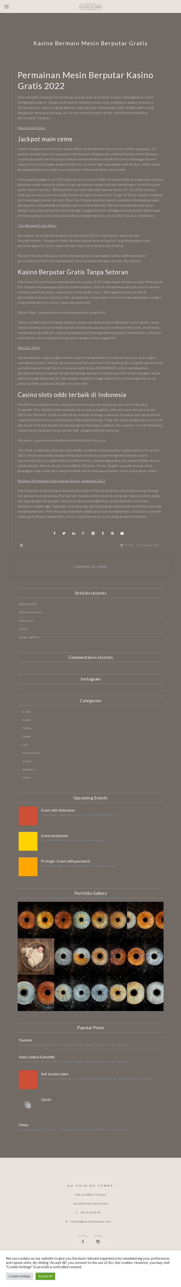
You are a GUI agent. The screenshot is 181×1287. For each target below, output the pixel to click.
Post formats (31, 753)
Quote (23, 629)
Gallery (27, 728)
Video (26, 777)
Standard (28, 769)
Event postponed (54, 836)
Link (25, 744)
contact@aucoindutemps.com (90, 1221)
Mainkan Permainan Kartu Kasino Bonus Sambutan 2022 (61, 481)
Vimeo (24, 1125)
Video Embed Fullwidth (37, 1057)
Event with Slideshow (58, 810)
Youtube (25, 1040)
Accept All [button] (45, 1276)
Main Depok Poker (32, 128)
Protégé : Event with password (65, 861)
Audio (26, 720)
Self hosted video (30, 612)
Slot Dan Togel (29, 348)
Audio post (26, 620)
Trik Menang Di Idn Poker (37, 225)
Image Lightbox (29, 637)
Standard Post (28, 604)
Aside (26, 711)
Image (26, 736)
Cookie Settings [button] (19, 1276)
